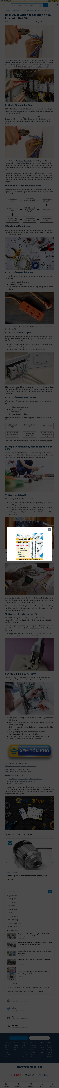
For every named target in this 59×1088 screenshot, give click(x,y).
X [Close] (49, 529)
